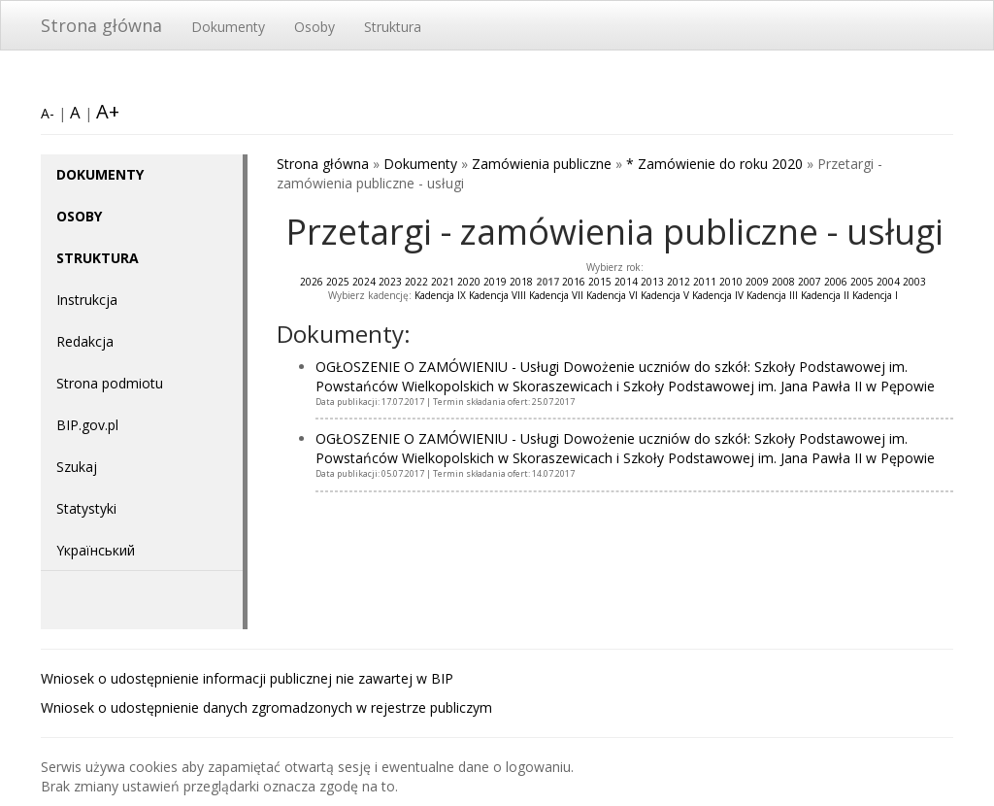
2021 (442, 281)
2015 (600, 281)
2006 (835, 281)
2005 (862, 281)
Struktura (392, 26)
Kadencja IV (718, 295)
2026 (311, 281)
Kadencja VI (612, 295)
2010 (731, 281)
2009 (757, 281)
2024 (364, 281)
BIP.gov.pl (87, 425)
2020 (468, 281)
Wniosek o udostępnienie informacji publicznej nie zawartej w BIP (247, 678)
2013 (652, 281)
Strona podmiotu (109, 383)
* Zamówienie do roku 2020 (714, 163)
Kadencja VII (556, 295)
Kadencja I (875, 295)
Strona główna (101, 25)
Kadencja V (665, 295)
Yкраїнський (95, 550)
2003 (914, 281)
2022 (416, 281)
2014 (626, 281)
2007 (809, 281)
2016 (573, 281)
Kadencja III (772, 295)
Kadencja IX (440, 295)
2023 (390, 281)
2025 (337, 281)
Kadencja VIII (497, 295)
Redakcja (85, 341)
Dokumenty (228, 26)
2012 (678, 281)
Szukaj (76, 466)
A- (47, 113)
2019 (495, 281)
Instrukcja (86, 299)
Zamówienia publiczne (542, 163)
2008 (783, 281)
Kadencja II (825, 295)
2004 (888, 281)
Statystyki (86, 508)
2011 (704, 281)
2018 (521, 281)
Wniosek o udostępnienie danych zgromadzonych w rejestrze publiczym (266, 707)
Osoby (314, 26)
